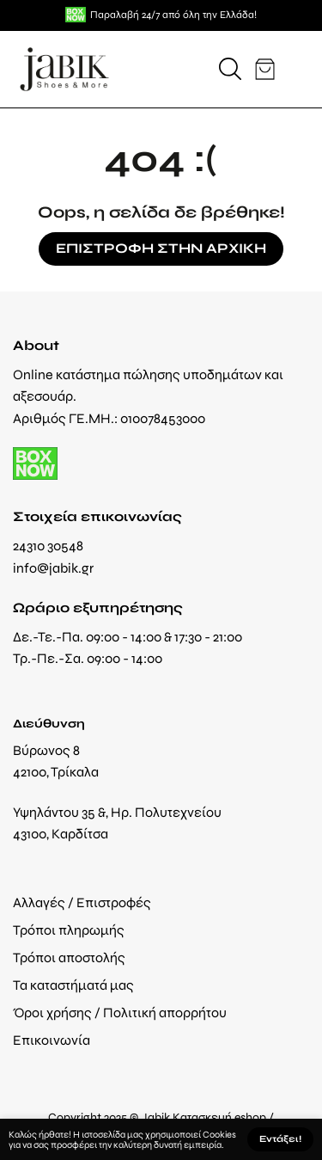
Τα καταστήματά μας (73, 985)
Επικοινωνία (51, 1040)
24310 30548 (48, 545)
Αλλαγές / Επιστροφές (82, 902)
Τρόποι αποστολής (69, 957)
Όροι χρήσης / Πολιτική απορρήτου (120, 1012)
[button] (230, 69)
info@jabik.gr (53, 568)
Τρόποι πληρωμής (69, 930)
